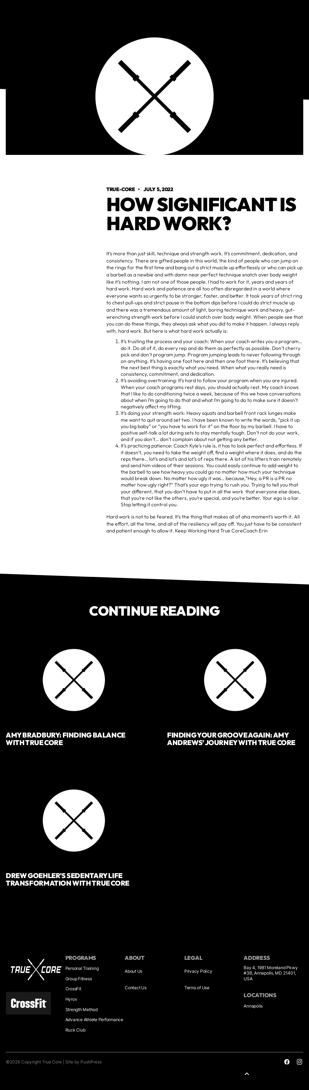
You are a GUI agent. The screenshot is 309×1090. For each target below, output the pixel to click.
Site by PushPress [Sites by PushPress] (83, 1062)
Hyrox (71, 999)
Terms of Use (196, 987)
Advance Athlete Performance (94, 1019)
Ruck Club (75, 1030)
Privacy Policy (198, 971)
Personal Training (82, 968)
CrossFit (73, 988)
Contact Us (136, 987)
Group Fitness (78, 978)
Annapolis (253, 1006)
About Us (133, 971)
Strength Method (81, 1009)
